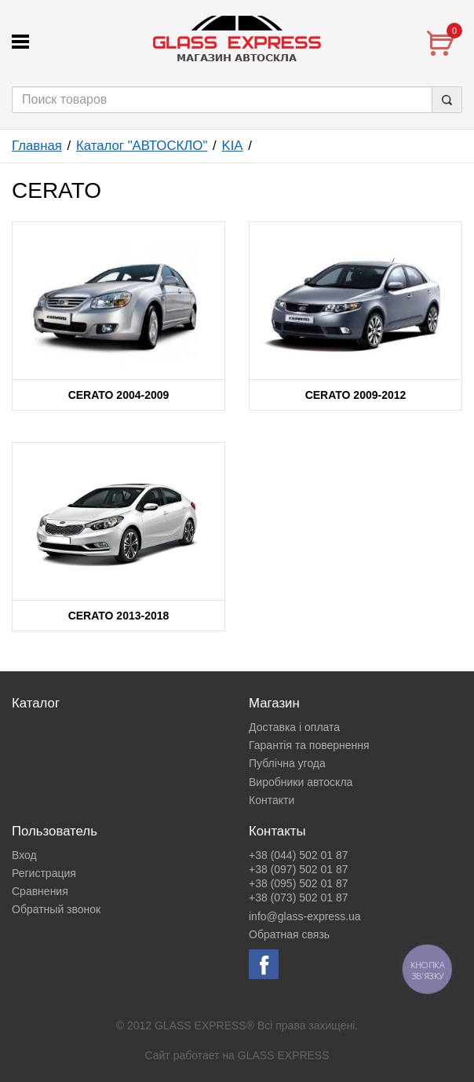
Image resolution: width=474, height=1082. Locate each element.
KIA (231, 145)
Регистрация (44, 873)
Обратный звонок (56, 909)
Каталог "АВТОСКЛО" (141, 145)
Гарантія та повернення (309, 745)
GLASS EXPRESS (284, 1055)
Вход (24, 855)
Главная (37, 145)
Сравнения (40, 891)
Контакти (271, 800)
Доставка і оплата (294, 727)
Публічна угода (287, 763)
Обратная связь (289, 934)
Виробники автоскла (300, 782)
